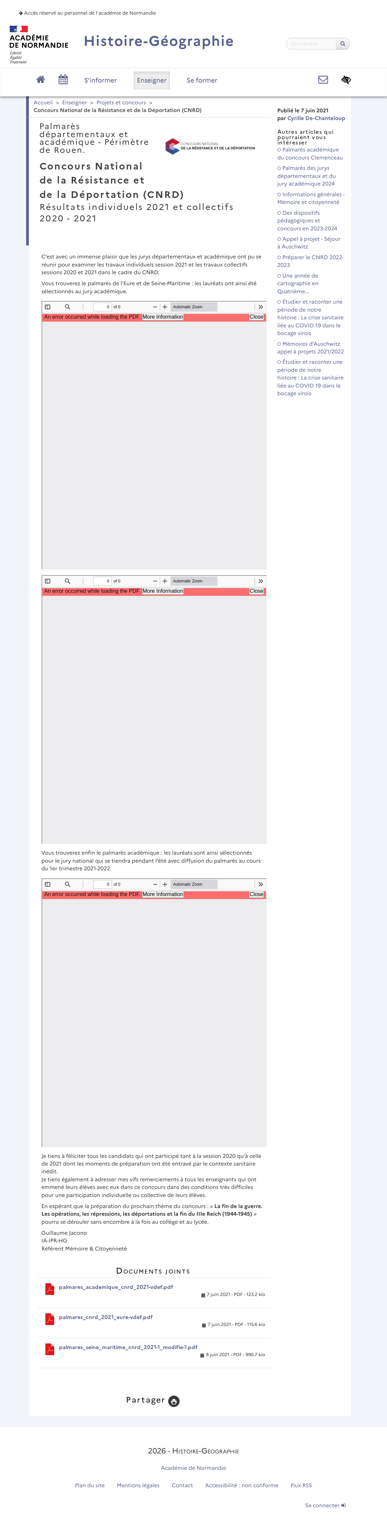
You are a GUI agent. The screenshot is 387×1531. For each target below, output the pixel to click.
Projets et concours (121, 103)
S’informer (100, 80)
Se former (202, 80)
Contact (182, 1486)
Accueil (43, 103)
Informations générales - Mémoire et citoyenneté (311, 199)
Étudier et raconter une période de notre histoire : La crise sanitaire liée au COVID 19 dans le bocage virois (310, 318)
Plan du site (90, 1486)
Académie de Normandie (193, 1468)
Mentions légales (138, 1486)
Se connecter (325, 1506)
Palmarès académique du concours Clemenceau (310, 154)
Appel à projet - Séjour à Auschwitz (309, 243)
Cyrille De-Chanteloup (316, 118)
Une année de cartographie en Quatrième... (298, 284)
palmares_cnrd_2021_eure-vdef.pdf (106, 1317)
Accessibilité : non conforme (241, 1486)
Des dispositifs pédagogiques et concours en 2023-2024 (307, 221)
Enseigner (152, 80)
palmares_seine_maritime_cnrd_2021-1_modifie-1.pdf (128, 1347)
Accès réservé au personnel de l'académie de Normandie (87, 13)
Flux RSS (301, 1486)
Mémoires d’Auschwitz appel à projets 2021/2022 (310, 348)
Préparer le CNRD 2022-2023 (310, 261)
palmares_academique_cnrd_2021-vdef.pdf (116, 1287)
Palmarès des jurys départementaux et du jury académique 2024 (306, 176)
